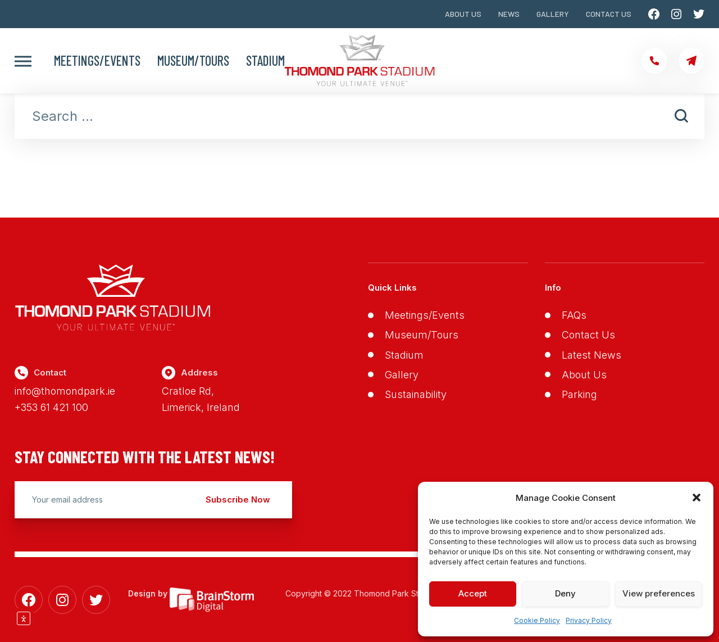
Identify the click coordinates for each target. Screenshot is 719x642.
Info (553, 287)
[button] (696, 497)
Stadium (265, 60)
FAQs (574, 315)
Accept (472, 593)
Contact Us (608, 14)
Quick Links (392, 287)
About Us (463, 14)
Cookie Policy (537, 620)
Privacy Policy (589, 620)
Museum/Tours (193, 60)
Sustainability (416, 394)
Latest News (591, 355)
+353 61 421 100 (51, 407)
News (509, 14)
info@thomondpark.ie (65, 391)
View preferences (658, 593)
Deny (565, 593)
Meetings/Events (97, 60)
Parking (579, 394)
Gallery (552, 14)
